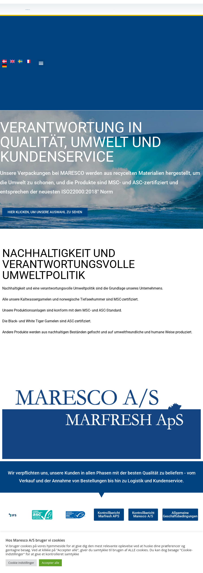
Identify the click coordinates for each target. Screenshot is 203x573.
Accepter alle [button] (50, 563)
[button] (41, 63)
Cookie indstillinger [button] (21, 563)
